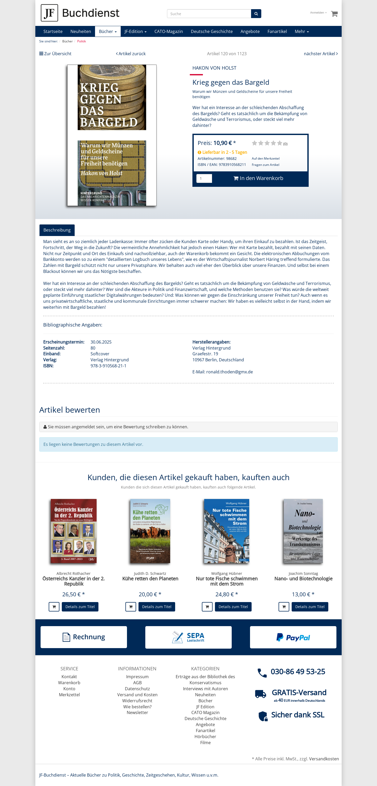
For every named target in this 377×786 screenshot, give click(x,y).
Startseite (53, 31)
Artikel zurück (132, 54)
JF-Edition (136, 31)
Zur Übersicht (57, 54)
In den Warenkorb (258, 178)
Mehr (302, 31)
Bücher (108, 31)
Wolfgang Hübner (226, 573)
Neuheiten (80, 31)
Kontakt (69, 677)
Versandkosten (324, 759)
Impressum (137, 677)
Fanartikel (277, 31)
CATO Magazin (205, 712)
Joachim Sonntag (303, 573)
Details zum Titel (80, 606)
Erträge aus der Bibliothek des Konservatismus (205, 680)
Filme (205, 742)
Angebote (250, 31)
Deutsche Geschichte (212, 31)
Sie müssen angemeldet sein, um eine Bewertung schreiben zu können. (118, 427)
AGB (137, 683)
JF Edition (205, 707)
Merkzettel (69, 695)
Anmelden (318, 12)
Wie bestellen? (137, 707)
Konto (69, 689)
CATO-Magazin (168, 31)
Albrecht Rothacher (74, 573)
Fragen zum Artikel (265, 164)
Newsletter (137, 712)
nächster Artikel (320, 54)
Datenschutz (137, 689)
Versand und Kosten (137, 695)
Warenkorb (69, 683)
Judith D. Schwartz (150, 573)
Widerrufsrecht (137, 701)
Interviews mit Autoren (205, 689)
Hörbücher (205, 736)
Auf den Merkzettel (266, 158)
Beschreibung (57, 230)
